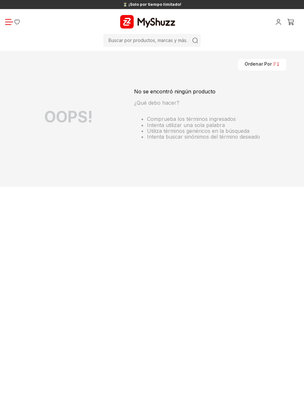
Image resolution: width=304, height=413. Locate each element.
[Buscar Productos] (195, 40)
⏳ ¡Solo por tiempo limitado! (152, 4)
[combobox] (152, 40)
